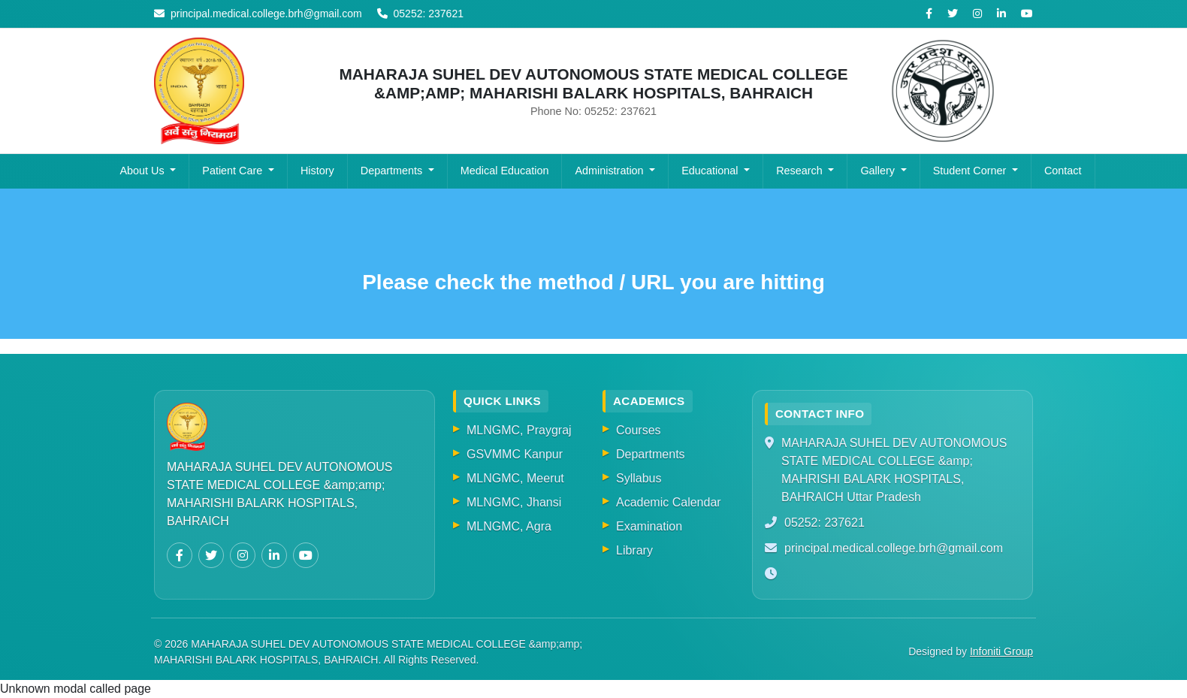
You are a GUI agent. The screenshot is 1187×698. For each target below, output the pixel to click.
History (317, 171)
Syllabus (638, 478)
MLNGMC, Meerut (515, 478)
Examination (649, 526)
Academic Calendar (668, 502)
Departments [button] (393, 171)
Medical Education (505, 171)
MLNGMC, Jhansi (514, 502)
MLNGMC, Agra (509, 526)
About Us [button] (143, 171)
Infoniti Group (1001, 651)
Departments (650, 454)
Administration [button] (610, 171)
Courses (638, 430)
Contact (1063, 171)
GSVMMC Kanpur (515, 454)
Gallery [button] (879, 171)
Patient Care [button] (233, 171)
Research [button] (801, 171)
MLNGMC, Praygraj (519, 430)
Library (634, 550)
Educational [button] (711, 171)
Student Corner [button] (971, 171)
